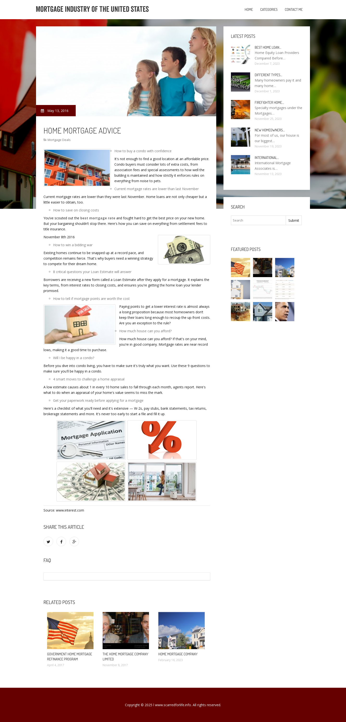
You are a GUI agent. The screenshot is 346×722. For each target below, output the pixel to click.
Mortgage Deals (59, 140)
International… (267, 157)
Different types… (268, 75)
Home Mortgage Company (178, 654)
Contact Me (294, 9)
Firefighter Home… (269, 102)
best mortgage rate (97, 218)
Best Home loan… (268, 47)
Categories (269, 9)
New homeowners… (270, 130)
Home (249, 9)
